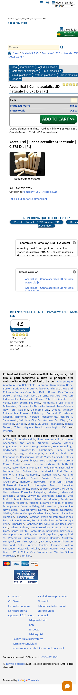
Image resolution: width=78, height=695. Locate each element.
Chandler (51, 453)
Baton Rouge (31, 446)
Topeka (43, 545)
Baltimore (43, 385)
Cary (20, 453)
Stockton (67, 538)
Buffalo (17, 388)
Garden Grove (51, 474)
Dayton (27, 464)
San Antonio (45, 420)
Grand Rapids (63, 478)
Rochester (31, 524)
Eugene (31, 467)
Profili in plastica (45, 75)
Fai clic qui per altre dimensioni (28, 198)
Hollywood (9, 485)
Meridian (8, 502)
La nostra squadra (19, 606)
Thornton (67, 541)
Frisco (19, 474)
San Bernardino (40, 527)
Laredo (21, 495)
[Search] (33, 47)
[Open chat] (67, 686)
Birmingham (57, 385)
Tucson (7, 427)
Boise (69, 385)
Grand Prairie (40, 478)
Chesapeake (27, 457)
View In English (62, 2)
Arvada (56, 443)
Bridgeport (9, 450)
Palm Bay (67, 513)
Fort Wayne (65, 471)
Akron (17, 439)
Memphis (48, 402)
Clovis (69, 457)
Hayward (39, 481)
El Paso (18, 395)
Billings (68, 446)
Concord (40, 460)
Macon (28, 499)
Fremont (8, 474)
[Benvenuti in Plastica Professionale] (28, 16)
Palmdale (8, 517)
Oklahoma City (40, 409)
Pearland (46, 517)
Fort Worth (31, 395)
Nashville (39, 406)
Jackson (44, 488)
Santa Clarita (19, 531)
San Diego (61, 420)
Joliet (69, 488)
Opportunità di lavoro (21, 615)
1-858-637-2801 (17, 23)
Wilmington (44, 552)
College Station (12, 460)
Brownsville (27, 450)
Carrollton (9, 453)
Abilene (7, 439)
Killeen (15, 492)
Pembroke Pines (63, 517)
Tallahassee (56, 423)
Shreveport (9, 534)
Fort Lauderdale (44, 471)
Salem (14, 527)
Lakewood (67, 492)
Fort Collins (23, 471)
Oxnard (56, 513)
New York (9, 409)
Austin (17, 385)
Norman (54, 510)
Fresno (44, 395)
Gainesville (32, 474)
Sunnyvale (9, 541)
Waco (44, 548)
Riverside (33, 416)
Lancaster (8, 495)
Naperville (66, 506)
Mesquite (21, 502)
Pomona (25, 520)
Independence (11, 488)
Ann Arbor (27, 443)
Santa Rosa (37, 531)
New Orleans (65, 406)
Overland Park (41, 513)
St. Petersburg (12, 538)
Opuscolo (43, 601)
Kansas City (43, 399)
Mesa (59, 402)
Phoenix (25, 413)
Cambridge (45, 450)
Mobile (56, 502)
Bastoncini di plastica (24, 70)
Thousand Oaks (13, 545)
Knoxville (26, 492)
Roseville (44, 524)
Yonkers (26, 555)
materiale (27, 67)
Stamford (30, 538)
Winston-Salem (63, 552)
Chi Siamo (14, 601)
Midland (34, 502)
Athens (68, 443)
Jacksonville (27, 399)
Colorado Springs (13, 392)
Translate (28, 680)
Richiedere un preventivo (53, 596)
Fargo (53, 467)
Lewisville (33, 495)
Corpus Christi (12, 464)
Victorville (23, 548)
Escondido (19, 467)
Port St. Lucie (40, 520)
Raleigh (7, 416)
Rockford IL (66, 416)
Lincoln (60, 495)
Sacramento (10, 420)
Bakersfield (28, 385)
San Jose (21, 423)
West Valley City (24, 552)
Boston (7, 388)
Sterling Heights (49, 538)
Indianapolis (10, 399)
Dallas (42, 392)
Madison (40, 499)
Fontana (8, 471)
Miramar (45, 502)
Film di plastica (21, 75)
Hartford (55, 395)
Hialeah (68, 481)
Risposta (34, 629)
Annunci (43, 615)
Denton (38, 464)
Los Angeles (60, 399)
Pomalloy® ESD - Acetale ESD (39, 191)
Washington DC (56, 427)
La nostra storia (17, 610)
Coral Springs (55, 460)
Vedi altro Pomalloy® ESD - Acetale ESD (36, 222)
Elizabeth (62, 464)
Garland (68, 474)
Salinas (24, 527)
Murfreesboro (49, 506)
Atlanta (7, 385)
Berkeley (58, 446)
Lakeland (53, 492)
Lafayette (39, 492)
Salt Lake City (27, 420)
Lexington (48, 495)
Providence (66, 413)
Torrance (56, 545)
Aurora (18, 446)
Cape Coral (65, 450)
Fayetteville (66, 467)
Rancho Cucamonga (61, 520)
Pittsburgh (38, 413)
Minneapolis (25, 406)
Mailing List (36, 634)
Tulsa (18, 427)
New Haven (10, 510)
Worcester (9, 555)
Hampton (25, 481)
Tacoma (45, 541)
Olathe (7, 513)
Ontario (17, 513)
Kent (5, 492)
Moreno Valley (30, 506)
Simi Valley (24, 534)
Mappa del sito (38, 620)
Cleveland (67, 388)
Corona (68, 460)
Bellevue (46, 446)
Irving (34, 488)
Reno (6, 524)
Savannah (52, 531)
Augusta (8, 446)
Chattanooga (10, 457)
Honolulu (24, 485)
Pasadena (21, 517)
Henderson (54, 481)
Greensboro (10, 481)
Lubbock (16, 499)
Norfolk (42, 510)
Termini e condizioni (25, 643)
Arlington (43, 443)
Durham (50, 464)
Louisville (34, 402)
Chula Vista (43, 457)
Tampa (69, 423)
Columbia (28, 460)
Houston (68, 395)
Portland (52, 413)
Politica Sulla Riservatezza (28, 639)
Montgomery (11, 506)
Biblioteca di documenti (52, 606)
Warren (53, 548)
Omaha (56, 409)
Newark (51, 406)
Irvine (25, 488)
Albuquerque (65, 381)
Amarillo (55, 439)
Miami (69, 402)
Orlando (68, 409)
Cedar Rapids (34, 453)
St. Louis (43, 423)
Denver (52, 392)
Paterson (34, 517)
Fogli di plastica (47, 67)
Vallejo (69, 545)
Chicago (41, 388)
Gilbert (7, 478)
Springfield (66, 534)
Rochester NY (49, 416)
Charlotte (28, 388)
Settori (16, 78)
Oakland (23, 409)
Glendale (21, 478)
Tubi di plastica (51, 70)
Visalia (35, 548)
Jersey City (57, 488)
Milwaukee (9, 406)
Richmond (20, 416)
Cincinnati (53, 388)
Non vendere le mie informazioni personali (38, 648)
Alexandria (28, 439)
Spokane (53, 534)
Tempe (56, 541)
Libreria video (46, 610)
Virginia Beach (33, 427)
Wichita (7, 430)
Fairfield (43, 467)
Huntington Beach (45, 485)
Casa (14, 67)
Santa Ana (58, 527)
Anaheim (67, 439)
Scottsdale (66, 531)
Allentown (42, 439)
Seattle (32, 423)
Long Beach (19, 402)
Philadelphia (10, 413)
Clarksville (58, 457)
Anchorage (9, 443)
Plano (15, 520)
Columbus (31, 392)
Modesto (67, 502)
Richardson (17, 524)
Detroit (7, 395)
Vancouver (9, 548)
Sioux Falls (39, 534)
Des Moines (65, 392)
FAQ (31, 625)
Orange (27, 513)
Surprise (22, 541)
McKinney (67, 499)
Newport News (27, 510)
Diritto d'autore (15, 663)
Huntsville (67, 485)
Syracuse (33, 541)
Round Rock (58, 524)
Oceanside (66, 510)
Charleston (66, 453)
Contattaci (14, 596)
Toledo (31, 545)
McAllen (53, 499)
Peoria (7, 520)
